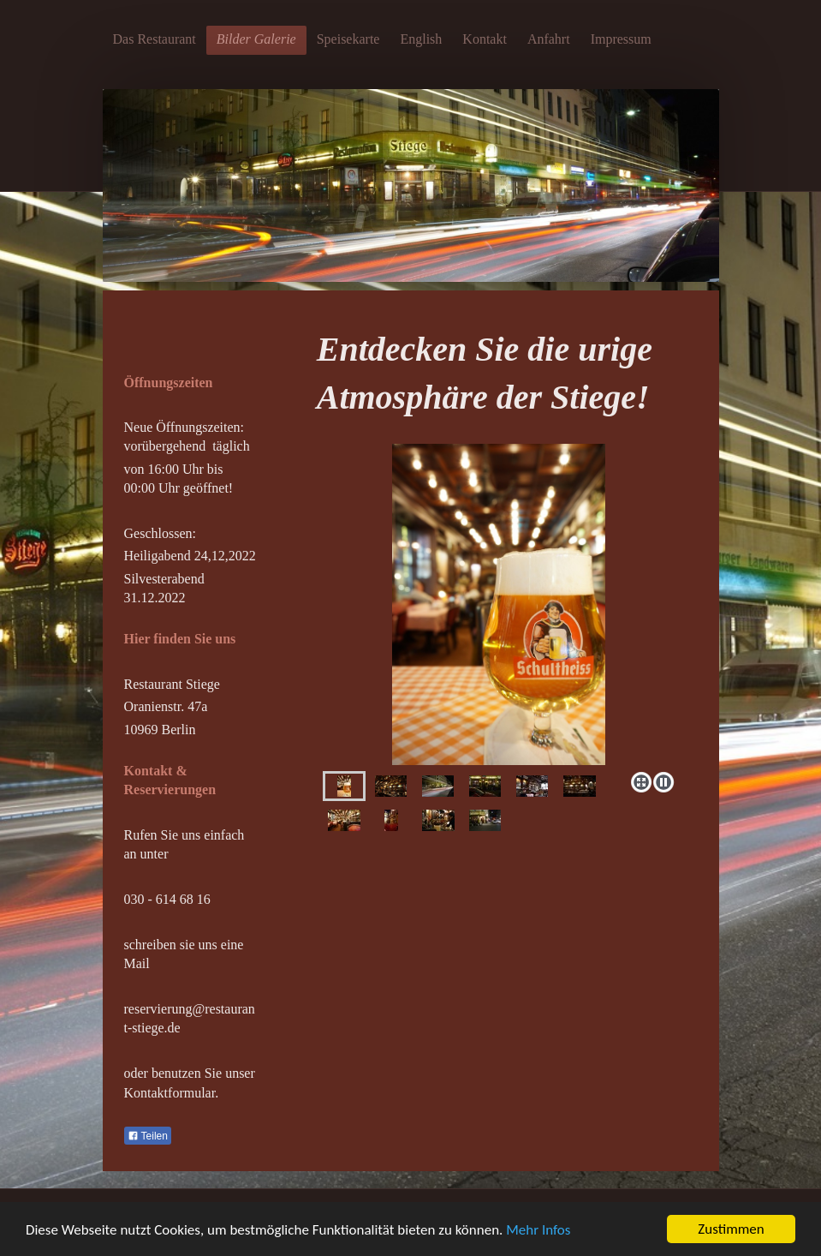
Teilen (148, 1136)
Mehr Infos (538, 1230)
